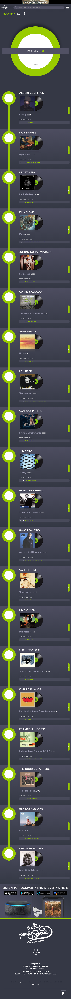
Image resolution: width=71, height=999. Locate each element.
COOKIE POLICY (35, 984)
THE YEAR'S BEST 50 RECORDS (35, 971)
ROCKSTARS (19, 974)
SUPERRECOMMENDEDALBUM (35, 966)
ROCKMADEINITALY (48, 974)
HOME (35, 950)
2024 (14, 14)
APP (35, 955)
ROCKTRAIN (33, 974)
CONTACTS (35, 952)
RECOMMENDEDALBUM (35, 969)
